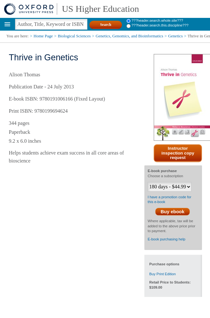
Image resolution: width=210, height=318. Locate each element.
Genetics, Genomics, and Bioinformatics (129, 36)
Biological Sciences (74, 36)
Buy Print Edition (162, 274)
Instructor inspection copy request (177, 153)
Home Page (43, 36)
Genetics (175, 36)
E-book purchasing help (166, 239)
